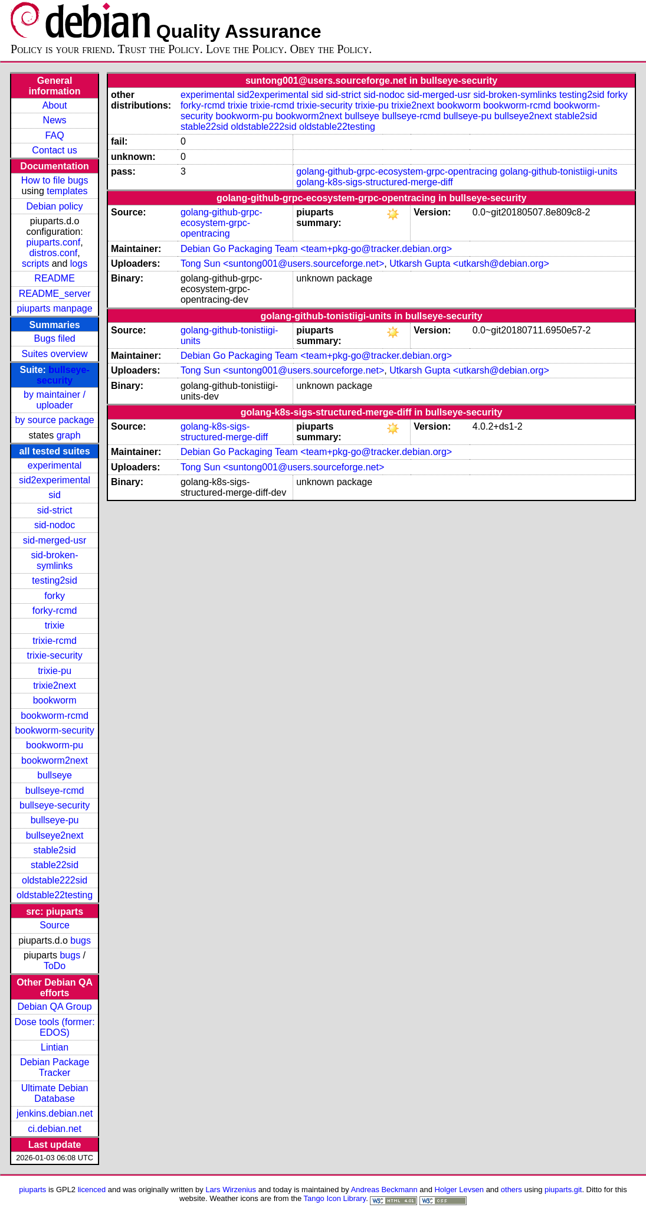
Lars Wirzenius (230, 1189)
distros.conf (53, 253)
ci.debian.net (54, 1129)
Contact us (54, 150)
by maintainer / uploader (55, 400)
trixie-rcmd (54, 641)
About (54, 105)
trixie (55, 625)
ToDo (54, 966)
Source (55, 925)
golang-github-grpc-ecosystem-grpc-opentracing (396, 171)
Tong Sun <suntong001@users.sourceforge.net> (282, 263)
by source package (54, 420)
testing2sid (54, 580)
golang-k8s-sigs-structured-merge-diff (374, 182)
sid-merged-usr (55, 540)
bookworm (55, 700)
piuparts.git (563, 1189)
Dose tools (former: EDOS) (55, 1027)
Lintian (54, 1047)
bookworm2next (54, 760)
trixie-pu (54, 671)
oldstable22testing (55, 895)
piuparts (32, 1189)
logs (78, 263)
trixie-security (54, 655)
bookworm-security (54, 730)
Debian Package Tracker (54, 1067)
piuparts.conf (54, 242)
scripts (35, 263)
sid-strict (55, 510)
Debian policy (55, 206)
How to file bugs (54, 180)
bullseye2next (55, 835)
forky (54, 596)
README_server (55, 294)
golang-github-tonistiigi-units (558, 171)
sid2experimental (54, 480)
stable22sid (54, 865)
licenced (92, 1189)
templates (67, 191)
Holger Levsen (459, 1189)
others (511, 1189)
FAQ (54, 135)
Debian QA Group (54, 1007)
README (54, 278)
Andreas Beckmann (384, 1189)
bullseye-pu (55, 820)
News (55, 120)
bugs (80, 940)
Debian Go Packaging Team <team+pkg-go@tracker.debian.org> (316, 249)
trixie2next (54, 685)
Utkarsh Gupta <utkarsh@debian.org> (469, 263)
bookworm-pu (54, 745)
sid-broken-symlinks (54, 560)
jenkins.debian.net (55, 1113)
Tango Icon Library (335, 1198)
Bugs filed (54, 338)
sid (54, 495)
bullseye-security (63, 375)
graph (69, 435)
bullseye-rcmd (54, 791)
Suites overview (55, 354)
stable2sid (55, 850)
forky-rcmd (54, 611)
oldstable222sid (54, 880)
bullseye (54, 775)
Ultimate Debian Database (54, 1093)
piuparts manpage (55, 308)
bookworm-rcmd (54, 716)
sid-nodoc (54, 525)
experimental (55, 465)
